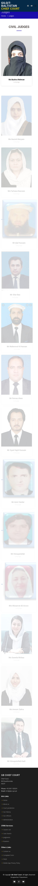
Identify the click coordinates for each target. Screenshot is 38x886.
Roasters (6, 841)
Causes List (7, 829)
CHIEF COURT (10, 5)
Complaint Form (8, 855)
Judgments (6, 837)
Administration (8, 819)
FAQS (5, 859)
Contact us (6, 851)
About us (6, 804)
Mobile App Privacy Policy (11, 863)
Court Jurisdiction (8, 808)
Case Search (7, 833)
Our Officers (7, 816)
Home (3, 16)
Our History (7, 812)
